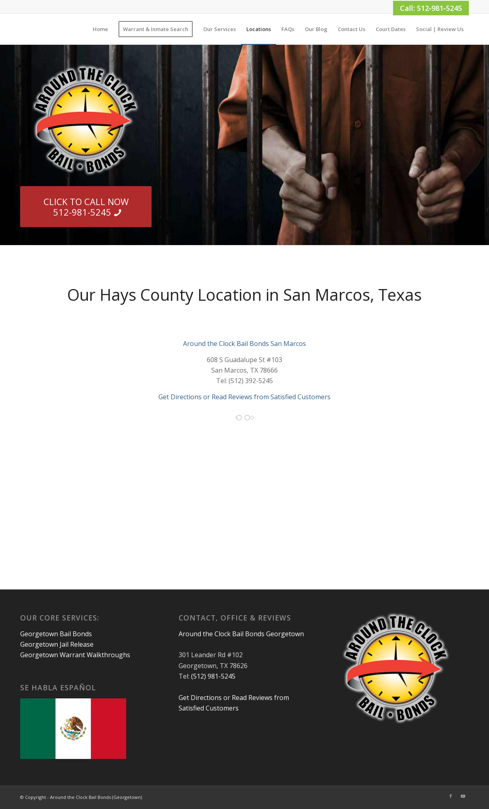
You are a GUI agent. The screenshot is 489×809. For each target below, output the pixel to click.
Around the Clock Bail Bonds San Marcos (244, 343)
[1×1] (20, 29)
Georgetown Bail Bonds (56, 633)
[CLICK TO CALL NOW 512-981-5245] (86, 207)
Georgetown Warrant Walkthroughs (75, 654)
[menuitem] (100, 29)
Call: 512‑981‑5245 (431, 8)
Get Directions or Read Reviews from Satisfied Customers (244, 396)
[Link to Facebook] (451, 796)
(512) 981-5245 (213, 676)
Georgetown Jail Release (57, 644)
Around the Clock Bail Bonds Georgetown (241, 633)
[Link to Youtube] (463, 796)
